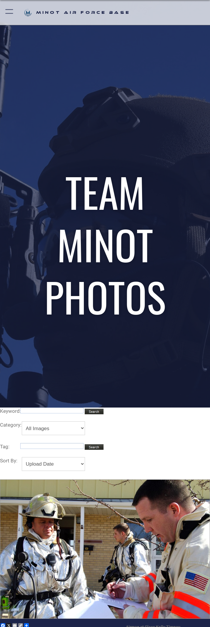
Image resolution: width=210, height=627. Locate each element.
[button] (9, 12)
